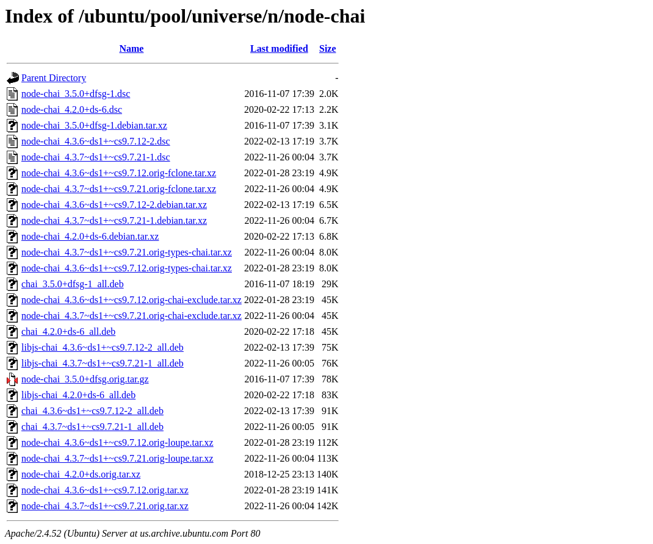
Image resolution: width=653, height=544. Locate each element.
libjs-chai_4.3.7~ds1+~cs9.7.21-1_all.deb (102, 363)
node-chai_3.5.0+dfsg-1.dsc (75, 93)
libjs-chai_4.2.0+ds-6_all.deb (78, 395)
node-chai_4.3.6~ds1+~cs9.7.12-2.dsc (95, 141)
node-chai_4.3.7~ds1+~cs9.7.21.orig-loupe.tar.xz (117, 458)
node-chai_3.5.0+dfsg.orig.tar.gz (85, 379)
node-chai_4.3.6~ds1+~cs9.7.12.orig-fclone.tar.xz (118, 173)
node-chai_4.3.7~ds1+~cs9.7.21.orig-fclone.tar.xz (118, 189)
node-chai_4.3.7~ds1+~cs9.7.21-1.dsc (95, 157)
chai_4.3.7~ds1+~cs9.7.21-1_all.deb (92, 426)
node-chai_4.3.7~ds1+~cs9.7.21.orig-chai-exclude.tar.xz (131, 315)
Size (327, 48)
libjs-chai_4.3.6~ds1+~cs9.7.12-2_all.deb (102, 347)
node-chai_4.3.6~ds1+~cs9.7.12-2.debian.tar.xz (114, 204)
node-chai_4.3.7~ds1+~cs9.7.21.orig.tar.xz (105, 506)
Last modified (279, 48)
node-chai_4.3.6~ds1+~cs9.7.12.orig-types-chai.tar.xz (126, 268)
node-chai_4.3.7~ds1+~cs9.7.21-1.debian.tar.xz (114, 220)
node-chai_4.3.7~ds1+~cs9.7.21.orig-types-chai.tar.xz (126, 252)
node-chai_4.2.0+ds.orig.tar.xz (80, 474)
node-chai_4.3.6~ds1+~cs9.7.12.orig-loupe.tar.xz (117, 442)
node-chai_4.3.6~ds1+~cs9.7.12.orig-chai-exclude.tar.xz (131, 300)
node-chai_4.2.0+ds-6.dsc (71, 109)
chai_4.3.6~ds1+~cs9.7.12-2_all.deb (92, 411)
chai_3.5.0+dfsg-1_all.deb (72, 284)
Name (131, 48)
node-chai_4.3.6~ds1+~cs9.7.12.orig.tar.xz (105, 490)
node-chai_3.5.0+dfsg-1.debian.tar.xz (94, 125)
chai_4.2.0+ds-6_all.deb (68, 331)
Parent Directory (53, 78)
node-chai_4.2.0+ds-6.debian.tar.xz (90, 236)
